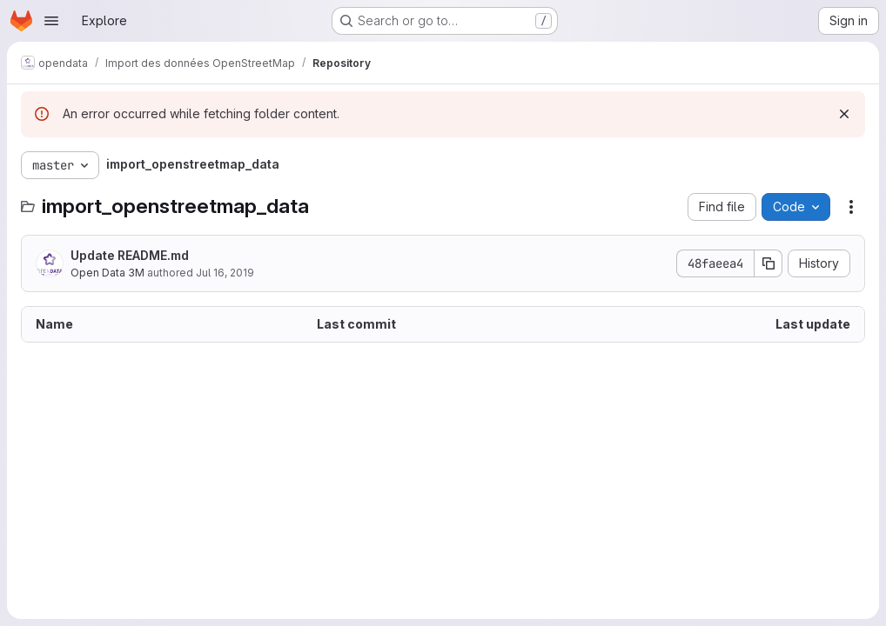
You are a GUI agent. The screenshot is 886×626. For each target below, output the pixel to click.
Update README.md (129, 255)
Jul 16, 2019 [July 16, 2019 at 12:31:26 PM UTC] (225, 272)
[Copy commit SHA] (768, 263)
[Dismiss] (844, 113)
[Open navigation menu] (51, 21)
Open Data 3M (107, 272)
